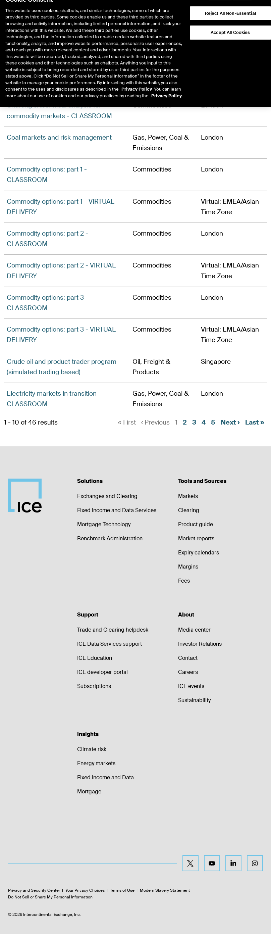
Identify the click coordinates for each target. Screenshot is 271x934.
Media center (194, 629)
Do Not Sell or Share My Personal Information (50, 897)
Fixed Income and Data (105, 777)
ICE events (191, 686)
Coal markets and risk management (59, 137)
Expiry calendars (198, 552)
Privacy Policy (136, 76)
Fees (184, 580)
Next (230, 422)
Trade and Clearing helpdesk (112, 629)
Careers (188, 672)
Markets (188, 496)
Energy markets (96, 763)
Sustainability (194, 700)
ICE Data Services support (109, 643)
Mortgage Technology (103, 524)
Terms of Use (122, 890)
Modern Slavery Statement (165, 890)
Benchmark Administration (110, 538)
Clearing (188, 510)
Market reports (196, 538)
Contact (188, 657)
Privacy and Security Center (34, 890)
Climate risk (91, 749)
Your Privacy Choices (85, 890)
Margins (188, 566)
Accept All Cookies (230, 19)
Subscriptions (94, 686)
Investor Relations (200, 643)
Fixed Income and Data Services (116, 510)
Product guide (195, 524)
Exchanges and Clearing (107, 496)
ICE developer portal (102, 672)
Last (254, 422)
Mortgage (89, 791)
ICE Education (94, 657)
